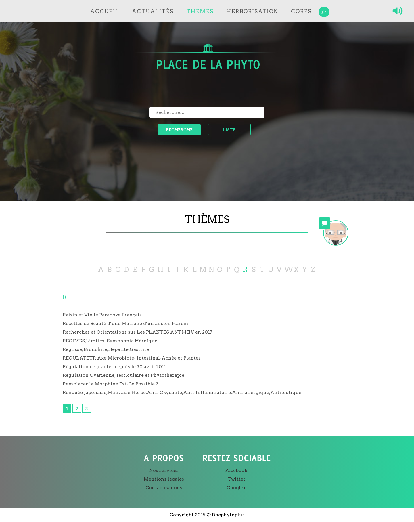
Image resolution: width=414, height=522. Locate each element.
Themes (200, 11)
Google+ (236, 487)
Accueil (104, 11)
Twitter (236, 479)
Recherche (179, 129)
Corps (301, 11)
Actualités (153, 11)
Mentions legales (164, 479)
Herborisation (252, 11)
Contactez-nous (163, 487)
